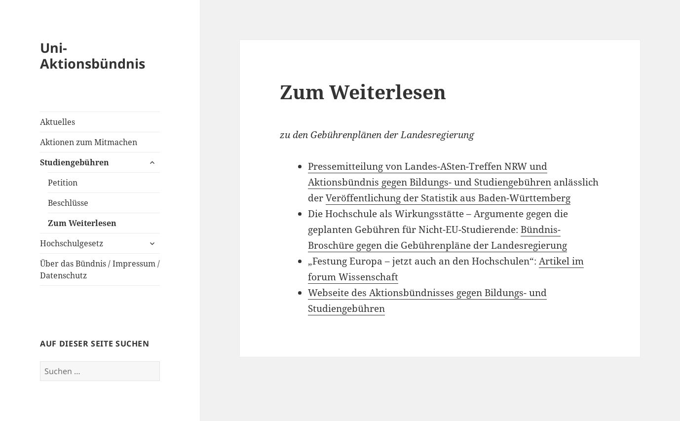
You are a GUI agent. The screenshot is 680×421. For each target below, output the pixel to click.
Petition (62, 182)
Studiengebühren (74, 162)
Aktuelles (57, 121)
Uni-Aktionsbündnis (92, 55)
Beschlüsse (68, 202)
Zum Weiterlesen (82, 223)
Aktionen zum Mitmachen (88, 142)
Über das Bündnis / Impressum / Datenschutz (100, 269)
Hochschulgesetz (71, 243)
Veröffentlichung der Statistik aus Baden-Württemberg (448, 197)
